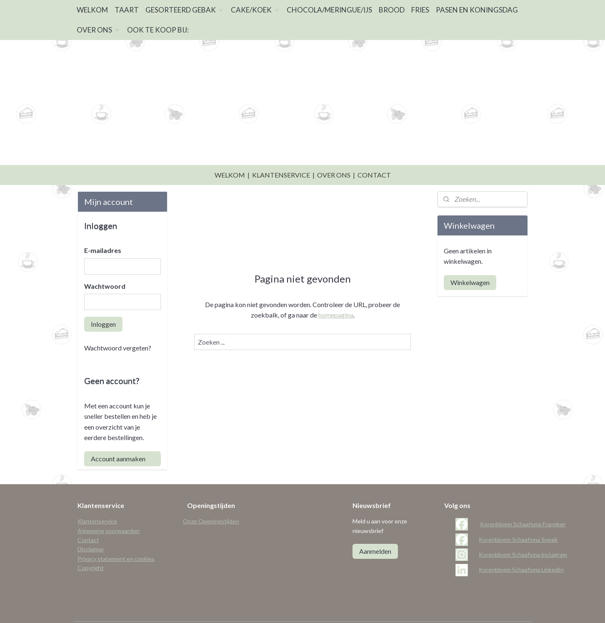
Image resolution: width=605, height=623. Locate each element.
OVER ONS (98, 29)
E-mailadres (102, 229)
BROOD (392, 9)
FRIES (420, 9)
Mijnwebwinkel (395, 607)
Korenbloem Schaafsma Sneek (518, 518)
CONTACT (374, 154)
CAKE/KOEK (255, 9)
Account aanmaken (118, 438)
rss (298, 607)
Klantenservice (97, 500)
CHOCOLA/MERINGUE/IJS (329, 9)
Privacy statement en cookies (116, 537)
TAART (127, 9)
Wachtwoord (104, 265)
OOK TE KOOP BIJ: (158, 29)
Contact (88, 519)
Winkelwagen (470, 261)
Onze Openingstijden (211, 500)
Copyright (91, 546)
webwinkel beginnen (327, 607)
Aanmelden (375, 530)
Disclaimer (91, 528)
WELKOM (92, 9)
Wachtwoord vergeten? (117, 327)
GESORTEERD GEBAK (184, 9)
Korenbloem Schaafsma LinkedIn (521, 548)
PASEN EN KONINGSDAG (477, 9)
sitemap (283, 607)
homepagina (335, 294)
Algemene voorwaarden (109, 509)
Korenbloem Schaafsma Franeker (522, 503)
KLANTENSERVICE (281, 154)
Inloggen (103, 303)
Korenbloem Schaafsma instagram (523, 533)
